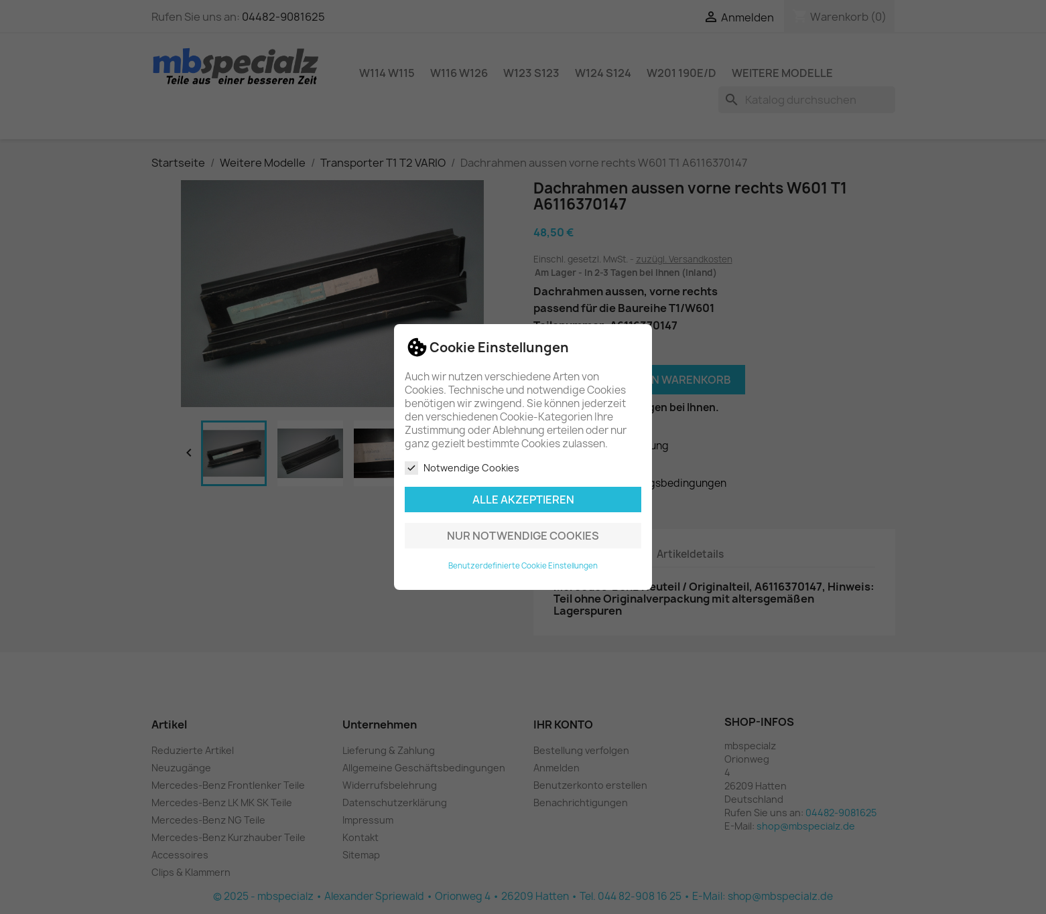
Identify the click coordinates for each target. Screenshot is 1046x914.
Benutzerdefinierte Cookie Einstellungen (523, 565)
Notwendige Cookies (462, 468)
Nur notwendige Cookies (523, 535)
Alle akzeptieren (523, 499)
